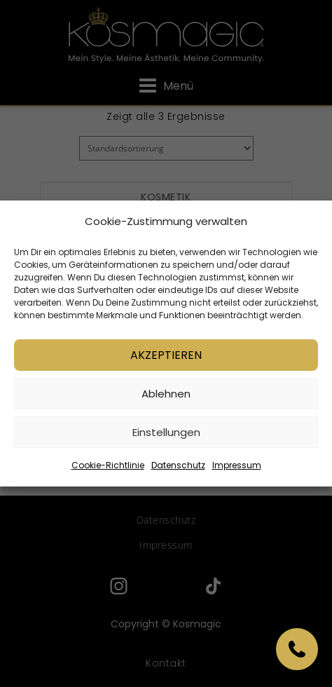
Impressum (236, 465)
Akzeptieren (166, 355)
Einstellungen (166, 432)
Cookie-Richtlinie (107, 465)
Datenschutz (178, 465)
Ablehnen (166, 393)
